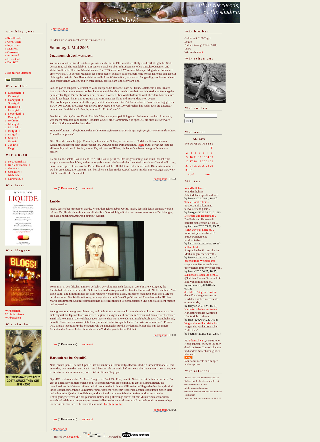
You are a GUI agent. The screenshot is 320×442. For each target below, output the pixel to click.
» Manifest (11, 48)
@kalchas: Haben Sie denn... (201, 274)
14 (207, 157)
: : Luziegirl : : (13, 110)
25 (195, 165)
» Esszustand (12, 59)
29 (211, 165)
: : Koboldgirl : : (14, 113)
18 (195, 161)
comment (87, 188)
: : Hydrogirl (12, 120)
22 (211, 161)
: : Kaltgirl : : (12, 134)
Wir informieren (14, 314)
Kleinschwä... (197, 340)
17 (191, 161)
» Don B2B (11, 62)
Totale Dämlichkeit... (196, 202)
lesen (141, 144)
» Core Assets (13, 41)
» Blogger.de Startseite (18, 72)
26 (199, 165)
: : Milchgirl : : (13, 124)
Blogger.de (72, 436)
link (55, 188)
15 (211, 157)
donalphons (160, 178)
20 (203, 161)
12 (199, 157)
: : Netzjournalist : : (16, 161)
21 (207, 161)
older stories (60, 428)
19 (199, 161)
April (191, 174)
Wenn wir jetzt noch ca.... (199, 229)
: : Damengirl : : (14, 96)
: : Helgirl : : (12, 148)
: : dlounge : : (12, 168)
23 (187, 165)
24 (191, 165)
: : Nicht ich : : (13, 175)
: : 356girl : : (12, 144)
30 (187, 170)
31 (191, 170)
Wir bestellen (12, 310)
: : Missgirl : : (13, 127)
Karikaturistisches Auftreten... (201, 309)
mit (201, 52)
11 (195, 157)
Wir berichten (13, 317)
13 (203, 157)
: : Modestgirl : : (14, 92)
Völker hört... (192, 247)
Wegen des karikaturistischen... (202, 323)
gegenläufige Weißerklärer (199, 260)
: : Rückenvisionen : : (17, 164)
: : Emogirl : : (13, 141)
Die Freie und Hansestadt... (200, 215)
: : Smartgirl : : (13, 103)
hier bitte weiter (113, 404)
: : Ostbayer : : (13, 171)
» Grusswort (12, 52)
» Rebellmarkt (13, 38)
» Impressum (12, 45)
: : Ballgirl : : (12, 131)
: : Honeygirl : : (14, 99)
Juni (207, 174)
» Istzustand (12, 55)
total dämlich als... (195, 188)
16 (187, 161)
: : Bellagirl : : (13, 106)
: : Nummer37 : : (14, 178)
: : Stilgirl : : (12, 137)
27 (203, 165)
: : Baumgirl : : (13, 117)
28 (207, 165)
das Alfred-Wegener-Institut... (201, 292)
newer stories (60, 28)
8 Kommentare (67, 188)
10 (191, 157)
